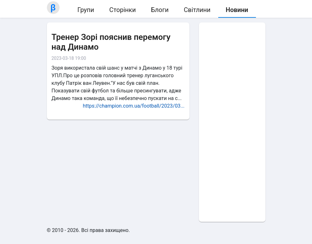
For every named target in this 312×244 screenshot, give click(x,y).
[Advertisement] (232, 122)
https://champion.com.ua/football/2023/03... (133, 106)
